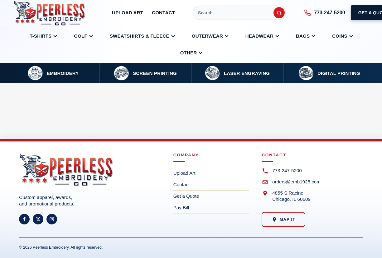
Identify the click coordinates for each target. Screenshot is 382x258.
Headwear (259, 36)
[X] (38, 219)
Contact (163, 12)
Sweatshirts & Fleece (139, 36)
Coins (339, 36)
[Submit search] (279, 12)
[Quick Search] (239, 13)
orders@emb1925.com (296, 181)
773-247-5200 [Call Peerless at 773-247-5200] (324, 12)
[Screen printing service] (145, 73)
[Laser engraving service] (237, 73)
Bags (303, 36)
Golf (80, 36)
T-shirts (40, 36)
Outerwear (207, 36)
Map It (283, 219)
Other (188, 52)
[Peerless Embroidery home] (75, 172)
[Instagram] (51, 219)
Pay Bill (181, 207)
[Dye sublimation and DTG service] (329, 73)
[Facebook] (24, 219)
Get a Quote (186, 196)
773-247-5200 (287, 170)
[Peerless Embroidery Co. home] (53, 13)
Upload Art (127, 12)
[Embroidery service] (53, 73)
